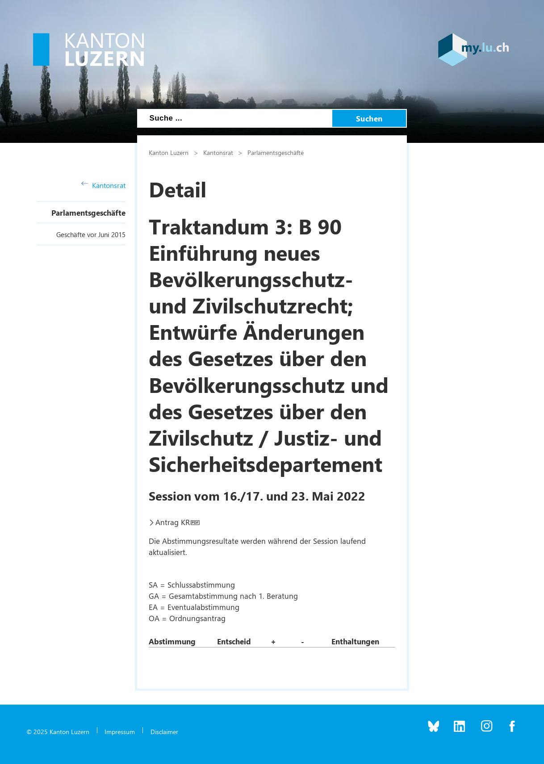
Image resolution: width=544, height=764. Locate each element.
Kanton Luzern (168, 152)
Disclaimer (164, 731)
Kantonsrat (103, 185)
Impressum (120, 731)
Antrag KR (172, 522)
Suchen (369, 118)
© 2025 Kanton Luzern (57, 731)
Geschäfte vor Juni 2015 (91, 234)
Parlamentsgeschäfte (88, 212)
